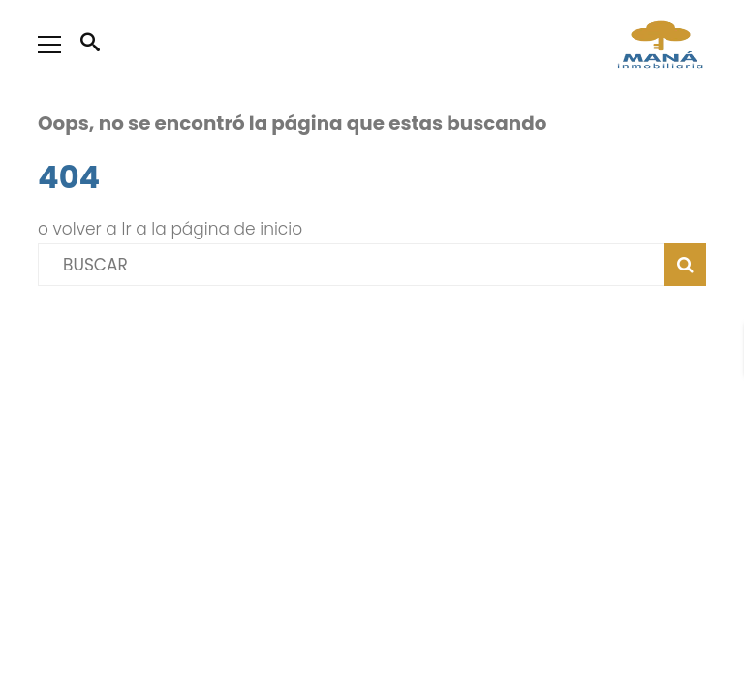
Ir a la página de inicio (212, 228)
